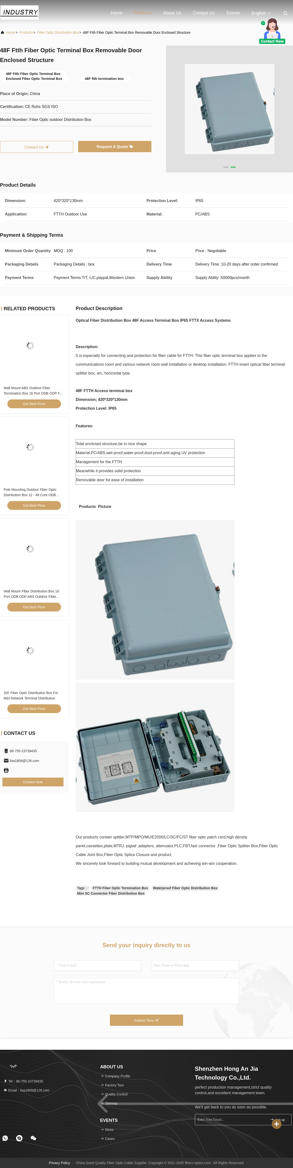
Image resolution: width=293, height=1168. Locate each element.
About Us (172, 13)
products (26, 32)
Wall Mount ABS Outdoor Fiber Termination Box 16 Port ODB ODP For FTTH (33, 393)
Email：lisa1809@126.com (26, 1090)
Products (142, 13)
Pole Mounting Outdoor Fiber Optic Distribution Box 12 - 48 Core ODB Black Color (30, 495)
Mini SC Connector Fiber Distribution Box (111, 893)
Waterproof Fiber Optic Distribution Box (185, 888)
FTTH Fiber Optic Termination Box (120, 888)
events (233, 13)
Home (116, 13)
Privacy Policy (59, 1163)
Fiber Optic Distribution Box (58, 32)
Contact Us (204, 13)
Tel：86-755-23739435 (23, 1081)
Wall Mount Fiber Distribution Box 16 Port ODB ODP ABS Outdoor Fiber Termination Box (31, 596)
